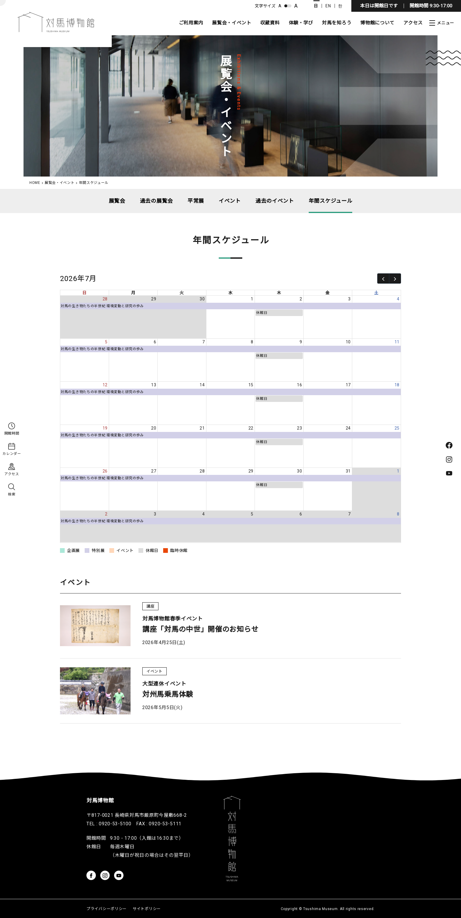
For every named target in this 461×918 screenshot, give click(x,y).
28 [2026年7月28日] (202, 471)
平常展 (196, 201)
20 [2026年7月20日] (153, 428)
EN (328, 6)
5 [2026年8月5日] (252, 514)
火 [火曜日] (182, 292)
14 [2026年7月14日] (202, 384)
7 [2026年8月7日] (349, 514)
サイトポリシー (147, 909)
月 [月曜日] (133, 292)
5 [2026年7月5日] (106, 342)
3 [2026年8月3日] (155, 514)
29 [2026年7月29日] (250, 471)
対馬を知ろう (336, 23)
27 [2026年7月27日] (153, 471)
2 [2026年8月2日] (106, 514)
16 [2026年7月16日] (299, 384)
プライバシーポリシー (106, 909)
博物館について (377, 23)
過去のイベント (274, 201)
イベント (230, 201)
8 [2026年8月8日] (398, 514)
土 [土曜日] (376, 292)
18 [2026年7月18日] (397, 384)
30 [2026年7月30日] (299, 471)
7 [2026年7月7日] (203, 342)
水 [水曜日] (230, 292)
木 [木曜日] (279, 292)
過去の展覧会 (156, 201)
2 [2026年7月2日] (301, 299)
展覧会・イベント (231, 23)
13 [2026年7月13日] (153, 384)
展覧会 (117, 201)
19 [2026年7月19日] (105, 428)
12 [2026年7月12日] (105, 384)
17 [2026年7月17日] (348, 384)
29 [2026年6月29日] (153, 299)
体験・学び (301, 23)
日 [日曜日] (84, 292)
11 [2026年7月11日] (397, 342)
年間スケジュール (331, 201)
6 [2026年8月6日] (301, 514)
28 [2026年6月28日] (105, 299)
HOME (34, 183)
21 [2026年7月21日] (202, 428)
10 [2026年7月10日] (348, 342)
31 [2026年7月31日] (348, 471)
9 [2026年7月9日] (301, 342)
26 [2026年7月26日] (105, 471)
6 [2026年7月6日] (155, 342)
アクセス (413, 23)
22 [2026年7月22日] (250, 428)
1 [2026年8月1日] (398, 471)
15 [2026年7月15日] (250, 384)
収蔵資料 (270, 23)
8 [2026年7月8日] (252, 342)
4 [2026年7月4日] (398, 299)
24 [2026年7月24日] (348, 428)
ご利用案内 (191, 23)
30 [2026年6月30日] (202, 299)
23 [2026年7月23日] (299, 428)
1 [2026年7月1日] (252, 299)
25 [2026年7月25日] (397, 428)
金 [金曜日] (327, 292)
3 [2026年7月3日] (349, 299)
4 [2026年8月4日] (203, 514)
